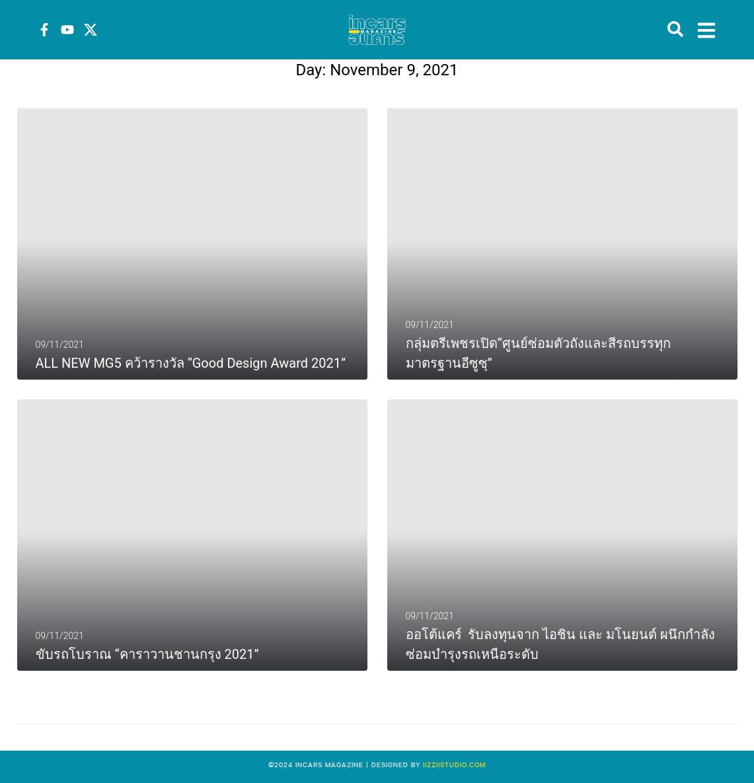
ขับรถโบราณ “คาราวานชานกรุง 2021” (147, 654)
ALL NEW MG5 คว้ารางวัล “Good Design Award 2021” (191, 363)
